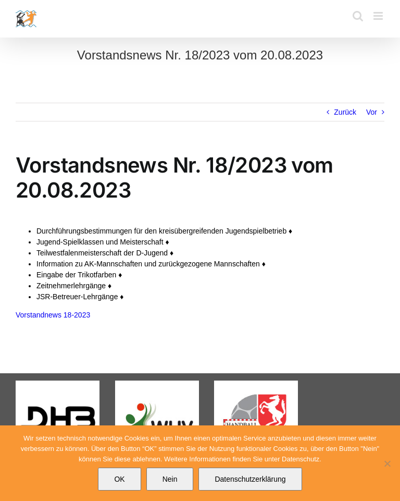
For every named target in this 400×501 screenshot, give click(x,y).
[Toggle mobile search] (358, 15)
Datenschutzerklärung (250, 479)
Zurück (345, 112)
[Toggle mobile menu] (378, 15)
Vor (371, 112)
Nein (170, 479)
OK (119, 479)
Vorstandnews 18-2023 (53, 315)
